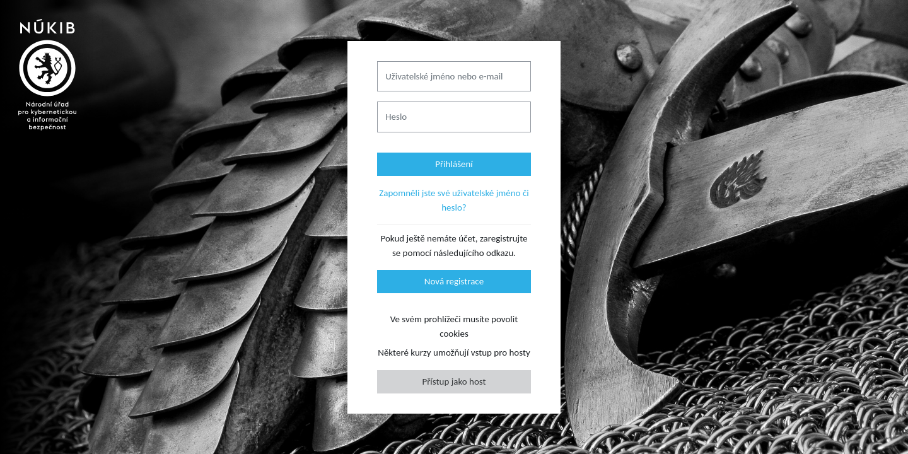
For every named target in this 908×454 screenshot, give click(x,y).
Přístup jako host (454, 381)
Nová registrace (454, 281)
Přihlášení (454, 164)
